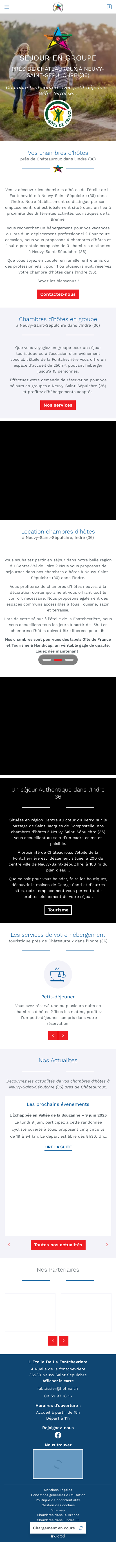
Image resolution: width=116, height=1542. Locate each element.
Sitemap (58, 1510)
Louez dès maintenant (56, 651)
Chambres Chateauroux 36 (58, 1525)
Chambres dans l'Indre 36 (58, 1520)
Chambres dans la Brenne (58, 1515)
